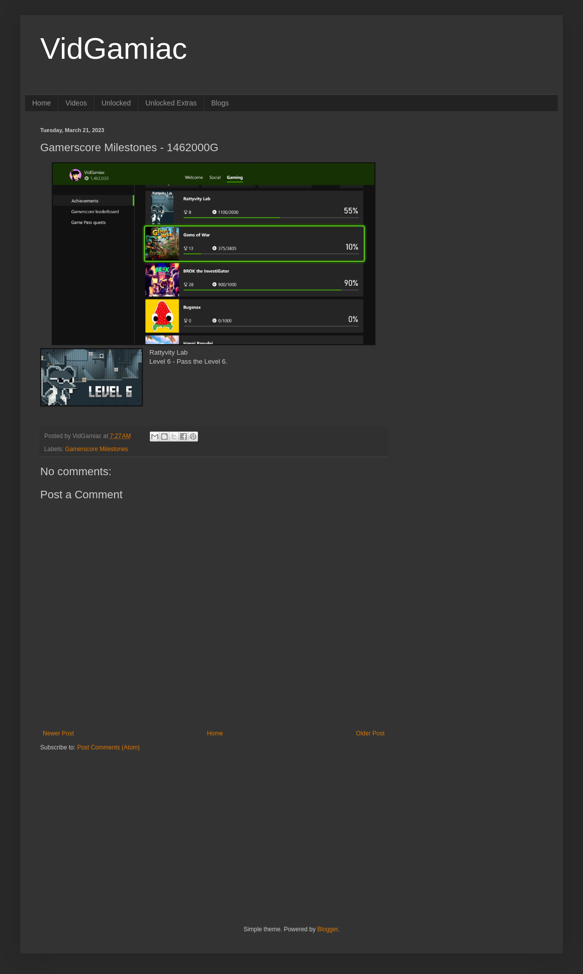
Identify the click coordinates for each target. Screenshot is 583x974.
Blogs (220, 103)
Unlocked (116, 103)
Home (41, 103)
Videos (76, 103)
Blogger (327, 929)
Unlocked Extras (171, 103)
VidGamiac (113, 48)
